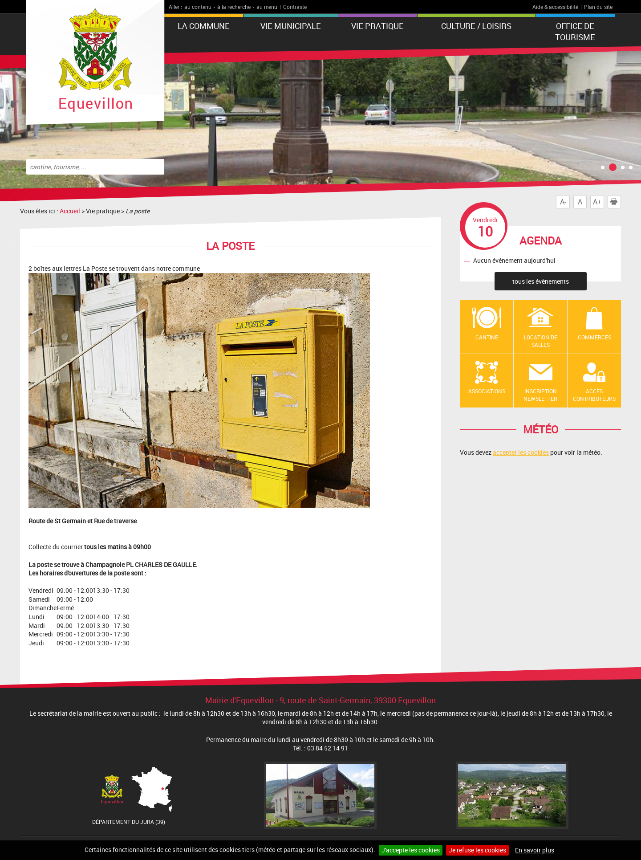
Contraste (295, 6)
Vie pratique (377, 25)
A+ (597, 202)
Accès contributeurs (594, 394)
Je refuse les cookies (477, 850)
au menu (266, 6)
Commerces (594, 337)
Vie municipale (290, 25)
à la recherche (234, 6)
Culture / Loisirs (476, 25)
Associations (486, 391)
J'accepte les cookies (410, 850)
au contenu (197, 6)
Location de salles (540, 341)
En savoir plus (534, 850)
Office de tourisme (575, 31)
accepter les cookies (521, 452)
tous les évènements (540, 281)
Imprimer (615, 202)
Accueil (70, 211)
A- (563, 202)
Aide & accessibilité (555, 6)
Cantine (486, 337)
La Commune (204, 25)
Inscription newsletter (540, 394)
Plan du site (598, 6)
